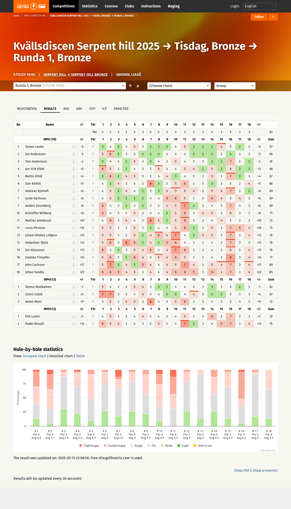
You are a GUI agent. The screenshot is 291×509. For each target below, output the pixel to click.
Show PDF (241, 470)
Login (234, 6)
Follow (259, 17)
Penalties (121, 109)
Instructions (151, 6)
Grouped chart (34, 356)
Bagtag (174, 6)
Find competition (34, 15)
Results (50, 109)
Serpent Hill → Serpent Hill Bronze (76, 74)
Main (16, 15)
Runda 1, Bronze (52, 57)
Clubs (129, 6)
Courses (111, 6)
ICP (104, 109)
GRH (79, 109)
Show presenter (265, 470)
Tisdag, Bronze (210, 46)
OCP (92, 109)
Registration (27, 109)
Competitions (64, 6)
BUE (66, 109)
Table (80, 356)
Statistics (90, 6)
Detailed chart (61, 356)
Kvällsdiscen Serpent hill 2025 (86, 46)
